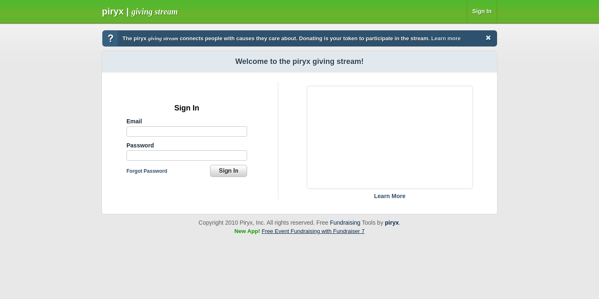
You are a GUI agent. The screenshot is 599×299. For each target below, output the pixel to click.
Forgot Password (146, 171)
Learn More (389, 196)
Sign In (482, 11)
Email (134, 121)
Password (140, 145)
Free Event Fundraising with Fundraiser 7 (313, 231)
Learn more (446, 38)
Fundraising (345, 222)
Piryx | (140, 11)
